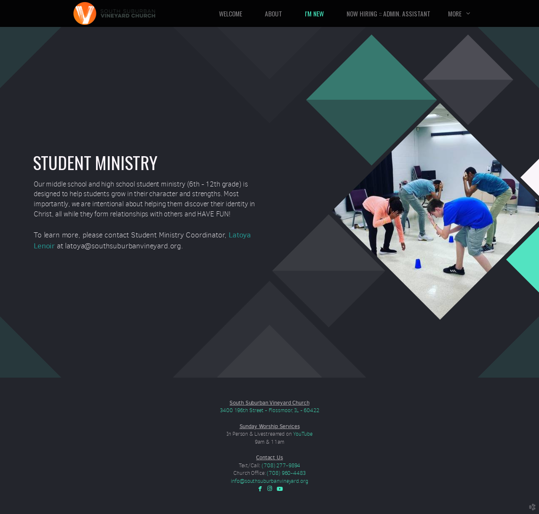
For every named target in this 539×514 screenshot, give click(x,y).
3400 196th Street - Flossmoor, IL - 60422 (269, 410)
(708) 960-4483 (286, 473)
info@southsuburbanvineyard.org (269, 481)
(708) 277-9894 (280, 465)
